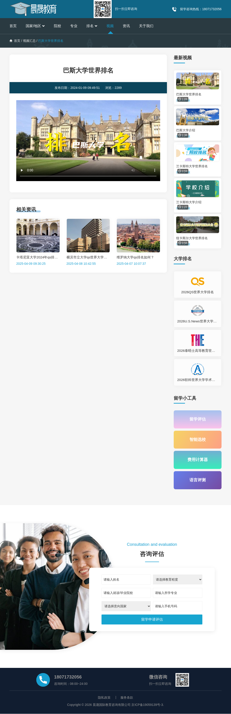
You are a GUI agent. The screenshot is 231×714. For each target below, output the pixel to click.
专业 (73, 26)
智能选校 (197, 439)
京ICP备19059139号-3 (147, 705)
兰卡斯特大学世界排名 (192, 166)
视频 (110, 26)
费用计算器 (197, 460)
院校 (57, 26)
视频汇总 (29, 41)
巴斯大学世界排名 (188, 94)
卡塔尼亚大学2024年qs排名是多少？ (43, 257)
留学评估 (197, 419)
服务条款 (126, 698)
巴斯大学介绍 (185, 130)
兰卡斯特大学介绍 (188, 202)
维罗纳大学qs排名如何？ (135, 257)
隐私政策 (104, 698)
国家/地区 (35, 26)
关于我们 (146, 26)
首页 (13, 26)
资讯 (126, 26)
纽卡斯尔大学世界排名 (192, 238)
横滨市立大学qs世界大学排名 (89, 257)
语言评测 (197, 480)
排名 (91, 26)
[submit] (152, 620)
